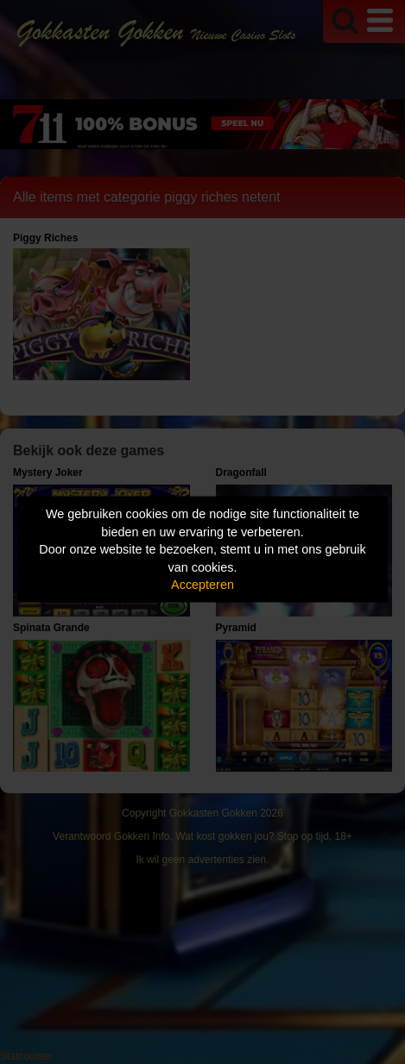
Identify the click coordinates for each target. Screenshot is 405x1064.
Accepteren (202, 584)
